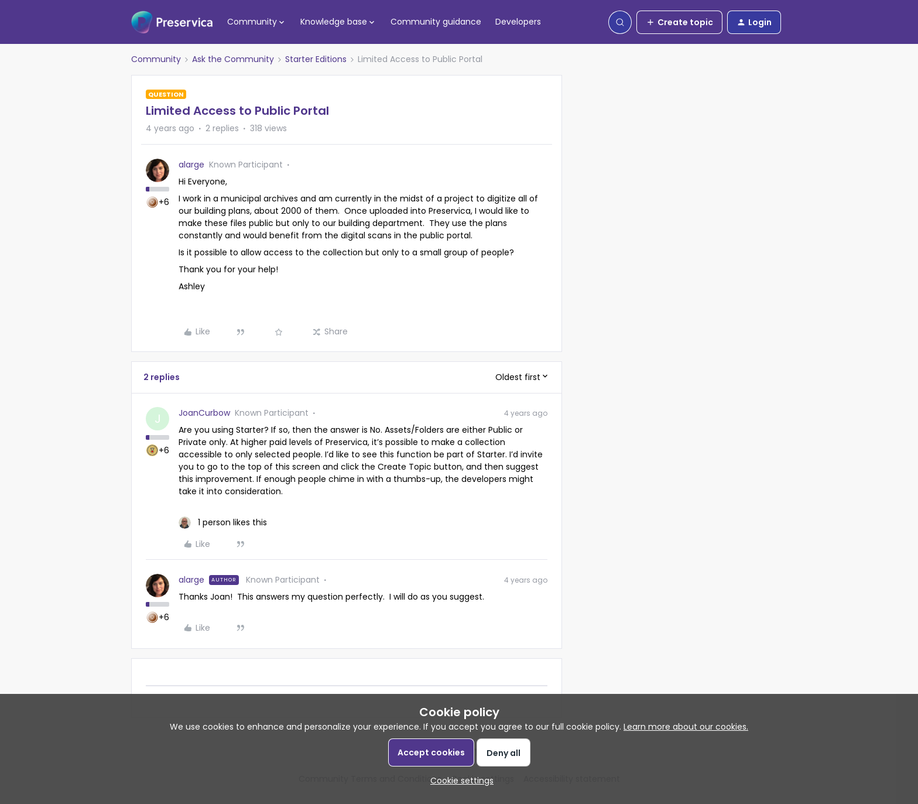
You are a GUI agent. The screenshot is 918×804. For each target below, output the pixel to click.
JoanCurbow (204, 413)
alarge (191, 164)
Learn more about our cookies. (686, 727)
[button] (679, 22)
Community (156, 59)
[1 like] (223, 522)
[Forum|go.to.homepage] (172, 22)
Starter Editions (316, 59)
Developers (518, 22)
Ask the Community (233, 59)
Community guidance (436, 22)
